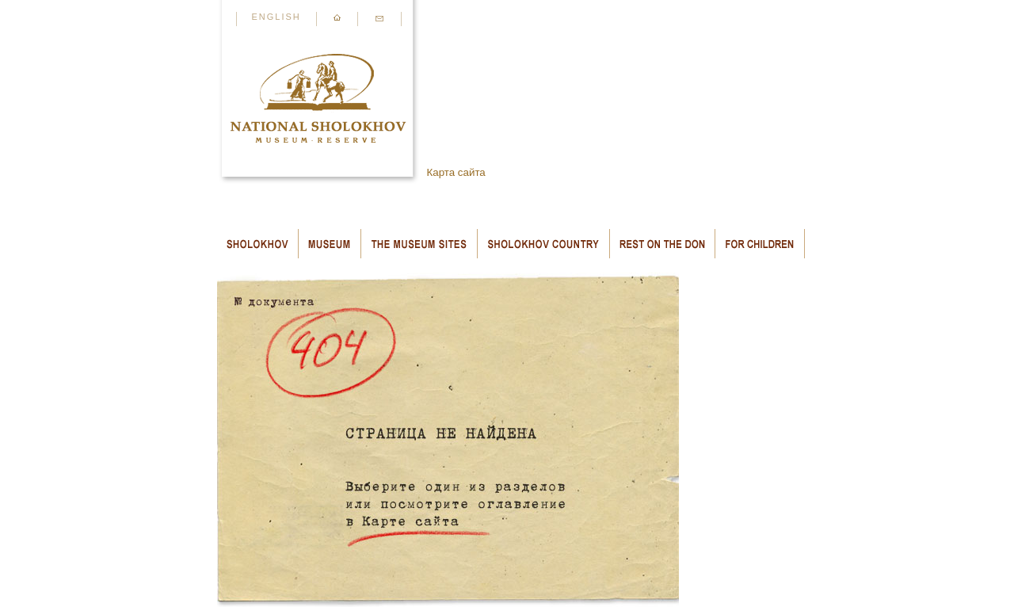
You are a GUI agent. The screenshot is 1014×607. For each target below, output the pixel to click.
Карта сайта (456, 172)
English (276, 16)
